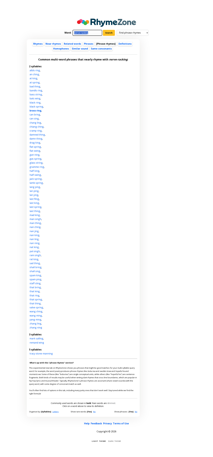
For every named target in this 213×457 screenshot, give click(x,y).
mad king (35, 215)
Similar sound (80, 48)
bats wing (35, 98)
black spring (36, 106)
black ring (35, 102)
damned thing (37, 134)
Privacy (107, 423)
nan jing (34, 231)
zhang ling (35, 323)
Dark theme (114, 441)
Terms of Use (121, 423)
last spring (35, 207)
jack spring (36, 178)
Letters (55, 411)
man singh (35, 219)
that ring (34, 295)
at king (33, 78)
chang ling (35, 122)
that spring (36, 299)
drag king (35, 142)
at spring (35, 82)
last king (34, 203)
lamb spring (36, 182)
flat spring (35, 146)
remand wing (37, 342)
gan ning (34, 154)
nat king (34, 247)
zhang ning (36, 327)
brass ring (35, 110)
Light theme (99, 441)
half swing (35, 174)
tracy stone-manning (41, 353)
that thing (35, 303)
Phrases (88, 43)
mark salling (36, 338)
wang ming (36, 315)
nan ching (35, 227)
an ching (34, 74)
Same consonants (101, 48)
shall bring (35, 267)
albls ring (35, 70)
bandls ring (36, 90)
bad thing (35, 86)
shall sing (35, 271)
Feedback (96, 423)
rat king (34, 259)
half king (34, 170)
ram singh (35, 255)
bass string (36, 94)
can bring (35, 114)
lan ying (34, 195)
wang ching (36, 311)
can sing (34, 118)
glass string (36, 162)
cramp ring (36, 130)
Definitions (125, 43)
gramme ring (37, 166)
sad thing (35, 263)
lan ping (34, 191)
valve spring (36, 307)
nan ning (34, 243)
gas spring (35, 158)
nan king (34, 235)
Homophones (61, 48)
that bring (35, 287)
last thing (35, 211)
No (94, 411)
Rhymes (38, 43)
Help (87, 423)
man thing (35, 223)
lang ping (35, 187)
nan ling (34, 239)
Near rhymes (53, 43)
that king (35, 291)
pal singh (35, 251)
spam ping (35, 279)
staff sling (35, 283)
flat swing (35, 150)
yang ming (35, 319)
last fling (34, 199)
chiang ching (37, 126)
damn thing (36, 138)
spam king (35, 275)
